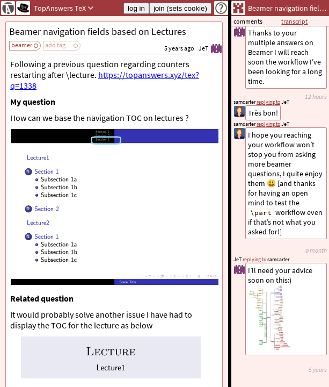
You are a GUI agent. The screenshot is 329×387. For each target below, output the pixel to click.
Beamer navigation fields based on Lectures (97, 31)
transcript (294, 21)
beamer (21, 45)
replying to (254, 259)
